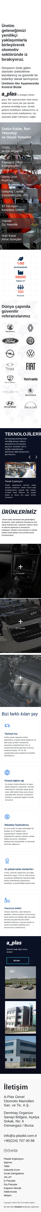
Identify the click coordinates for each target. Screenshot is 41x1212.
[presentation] (29, 456)
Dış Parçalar (10, 1184)
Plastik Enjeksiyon (14, 1159)
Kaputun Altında (12, 1188)
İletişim (7, 1195)
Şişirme (8, 1162)
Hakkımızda (10, 1191)
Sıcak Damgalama (14, 1173)
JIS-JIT (8, 1177)
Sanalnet (18, 1207)
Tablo (7, 1166)
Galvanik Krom (12, 1169)
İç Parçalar (10, 1180)
